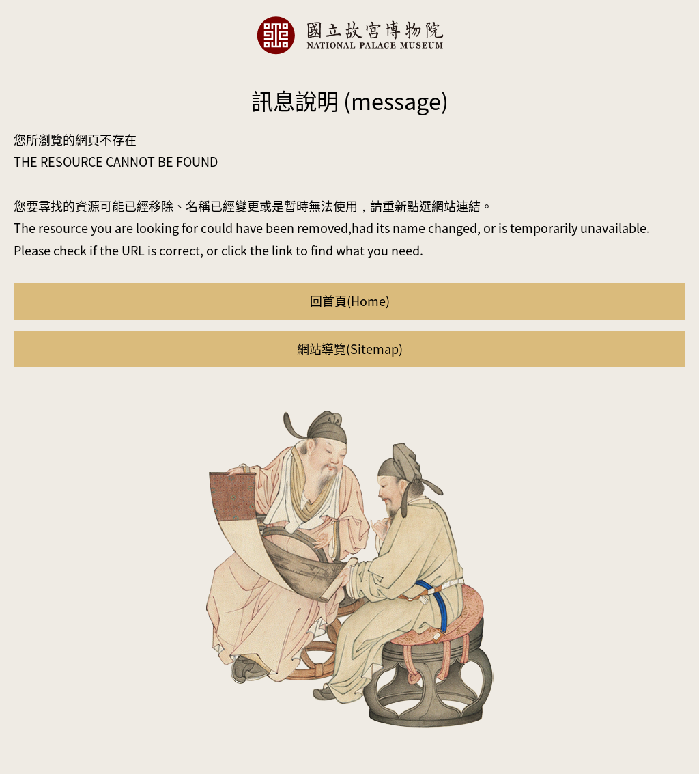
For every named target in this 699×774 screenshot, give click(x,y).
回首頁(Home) (350, 300)
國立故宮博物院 (349, 35)
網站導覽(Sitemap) (350, 348)
